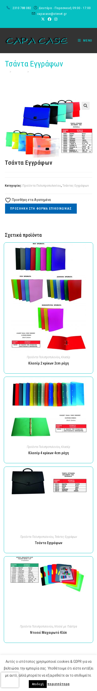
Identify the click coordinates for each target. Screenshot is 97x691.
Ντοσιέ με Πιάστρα (65, 626)
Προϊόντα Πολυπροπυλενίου (41, 185)
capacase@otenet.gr (52, 14)
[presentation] (10, 679)
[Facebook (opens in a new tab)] (49, 19)
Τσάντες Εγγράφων (75, 185)
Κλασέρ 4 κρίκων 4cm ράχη (48, 453)
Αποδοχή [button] (38, 684)
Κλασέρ (65, 357)
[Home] (6, 72)
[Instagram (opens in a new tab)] (55, 19)
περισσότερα (58, 684)
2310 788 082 (22, 8)
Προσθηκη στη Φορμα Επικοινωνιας (41, 208)
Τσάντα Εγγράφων (42, 72)
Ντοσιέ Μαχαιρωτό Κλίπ (48, 633)
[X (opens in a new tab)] (43, 19)
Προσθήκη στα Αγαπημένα (28, 200)
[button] (86, 106)
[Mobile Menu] (83, 40)
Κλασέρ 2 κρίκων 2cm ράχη (48, 363)
